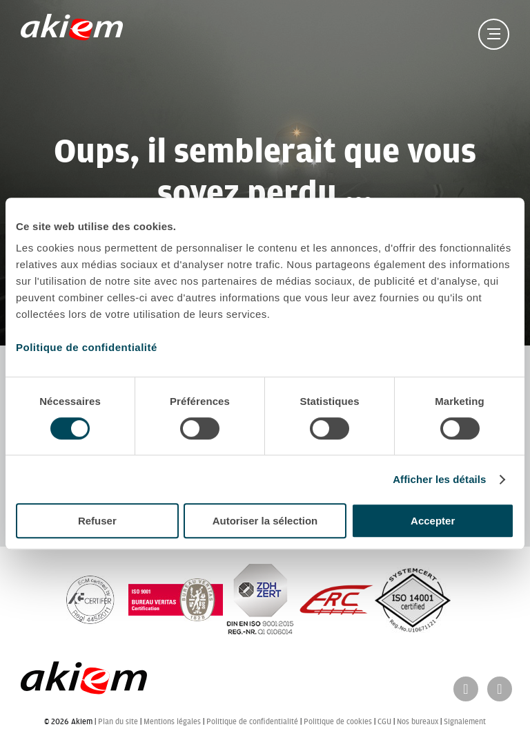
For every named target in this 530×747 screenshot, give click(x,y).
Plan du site (118, 721)
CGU (384, 721)
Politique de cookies (338, 721)
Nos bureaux (417, 721)
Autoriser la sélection (265, 521)
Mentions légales (172, 721)
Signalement (465, 721)
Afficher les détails (439, 479)
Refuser (97, 521)
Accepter (433, 521)
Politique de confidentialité (86, 347)
